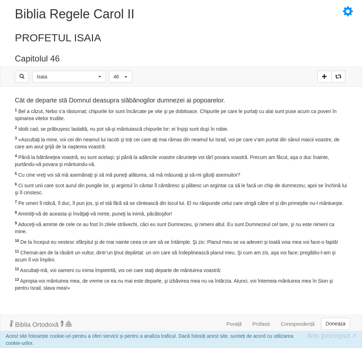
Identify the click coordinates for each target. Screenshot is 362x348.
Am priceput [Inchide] (332, 335)
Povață (234, 324)
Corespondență (298, 324)
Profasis (261, 324)
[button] (69, 77)
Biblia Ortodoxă (41, 324)
